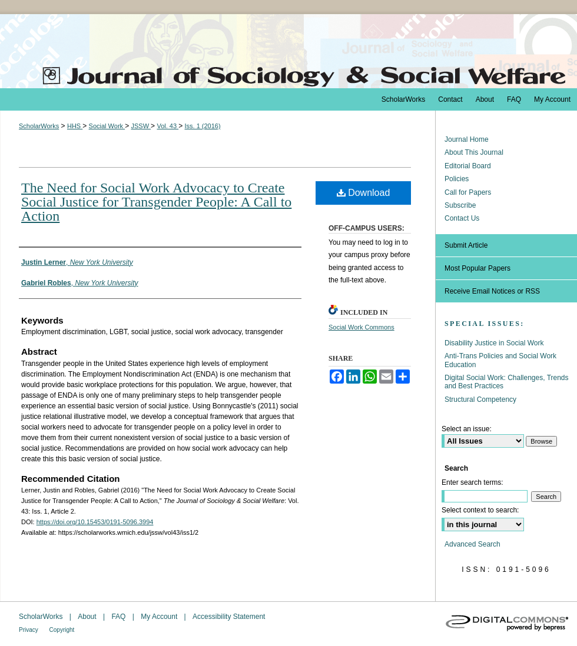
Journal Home (467, 139)
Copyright (62, 630)
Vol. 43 (167, 125)
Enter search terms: (472, 482)
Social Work (107, 125)
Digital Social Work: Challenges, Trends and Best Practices (507, 382)
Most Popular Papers (477, 268)
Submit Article (466, 245)
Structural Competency (480, 399)
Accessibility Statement (229, 616)
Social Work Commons (361, 327)
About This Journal (474, 152)
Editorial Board (468, 166)
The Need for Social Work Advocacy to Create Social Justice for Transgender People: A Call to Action (156, 202)
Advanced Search (472, 544)
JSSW (141, 125)
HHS (74, 125)
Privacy (29, 630)
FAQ (119, 616)
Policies (457, 179)
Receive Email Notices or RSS (492, 291)
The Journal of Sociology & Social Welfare (288, 51)
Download (363, 193)
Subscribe (460, 205)
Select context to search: (480, 510)
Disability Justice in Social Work (494, 343)
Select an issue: (467, 429)
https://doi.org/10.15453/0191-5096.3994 (95, 521)
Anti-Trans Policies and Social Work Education (500, 360)
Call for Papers (468, 192)
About (88, 616)
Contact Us (462, 218)
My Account (160, 616)
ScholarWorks (39, 125)
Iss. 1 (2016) (202, 125)
